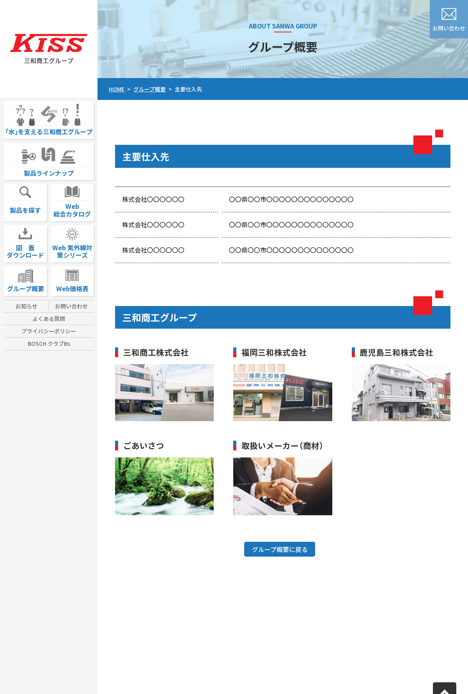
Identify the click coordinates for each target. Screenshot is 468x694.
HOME (116, 89)
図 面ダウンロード (25, 242)
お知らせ (26, 306)
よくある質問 (48, 318)
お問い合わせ (71, 306)
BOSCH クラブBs (49, 343)
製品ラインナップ (49, 160)
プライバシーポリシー (48, 331)
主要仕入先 (188, 89)
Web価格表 (72, 279)
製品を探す (25, 199)
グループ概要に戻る (280, 549)
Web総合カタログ (72, 201)
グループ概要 (25, 279)
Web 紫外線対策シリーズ (72, 242)
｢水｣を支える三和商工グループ (48, 118)
